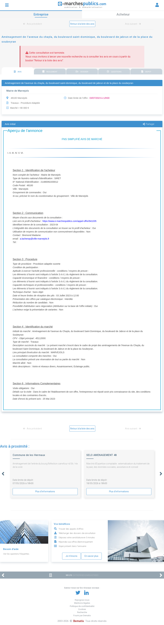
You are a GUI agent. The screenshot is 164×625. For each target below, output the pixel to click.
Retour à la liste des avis (82, 24)
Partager (148, 124)
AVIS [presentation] (18, 71)
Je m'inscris (71, 556)
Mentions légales (82, 603)
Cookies (82, 609)
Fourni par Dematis (82, 615)
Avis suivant (132, 24)
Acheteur (123, 14)
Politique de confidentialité (82, 606)
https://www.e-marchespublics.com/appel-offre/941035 (69, 221)
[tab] (18, 71)
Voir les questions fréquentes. (16, 554)
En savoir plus (91, 556)
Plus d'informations (45, 491)
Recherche (82, 612)
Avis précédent (33, 24)
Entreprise (41, 14)
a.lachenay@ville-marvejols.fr (34, 238)
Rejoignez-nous (82, 600)
